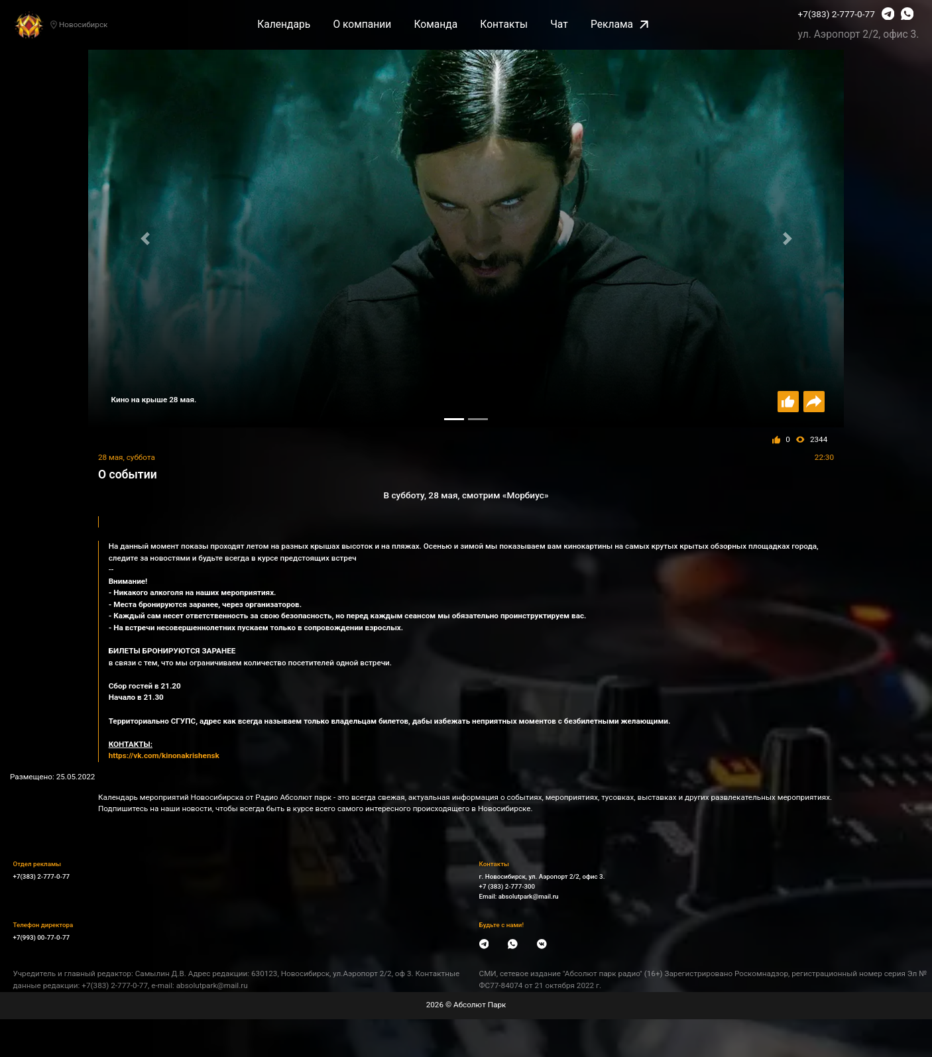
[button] (145, 238)
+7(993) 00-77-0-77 (41, 937)
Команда (435, 24)
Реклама (619, 24)
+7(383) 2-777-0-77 (836, 14)
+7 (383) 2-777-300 (507, 886)
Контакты (504, 24)
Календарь (283, 24)
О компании (362, 24)
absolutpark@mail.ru (528, 896)
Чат (559, 24)
